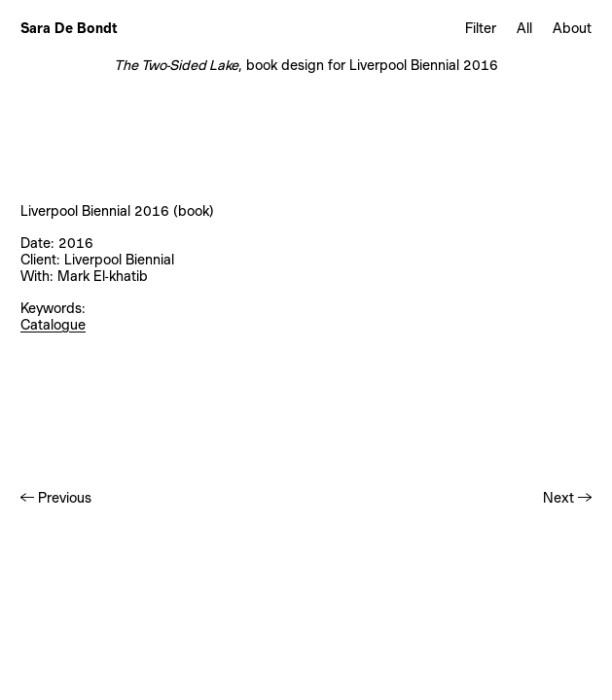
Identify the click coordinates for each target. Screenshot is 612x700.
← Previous (55, 498)
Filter (480, 28)
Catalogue (53, 324)
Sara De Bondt (69, 28)
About (572, 28)
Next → (567, 498)
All (524, 28)
